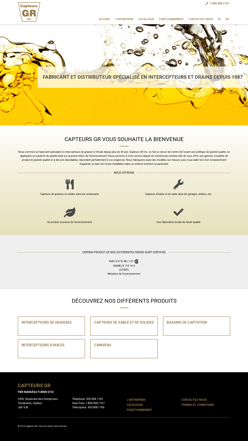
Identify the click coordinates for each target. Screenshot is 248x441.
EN (227, 19)
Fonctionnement (171, 19)
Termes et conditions (197, 405)
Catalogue (146, 19)
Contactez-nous (201, 19)
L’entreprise (124, 19)
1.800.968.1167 (219, 3)
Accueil (104, 19)
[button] (18, 62)
